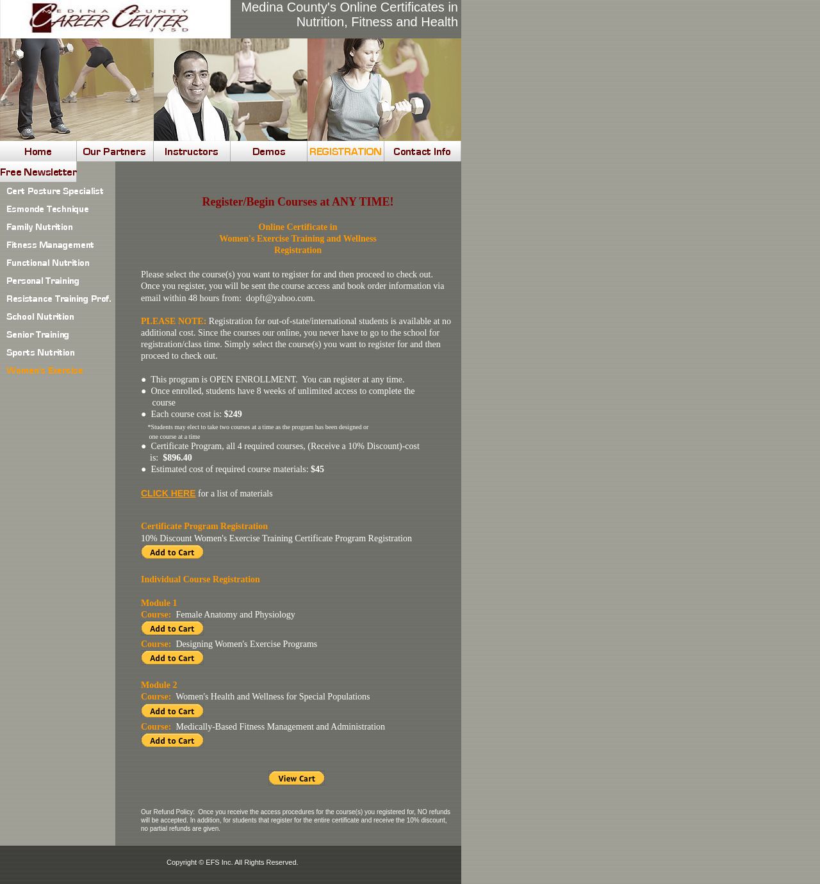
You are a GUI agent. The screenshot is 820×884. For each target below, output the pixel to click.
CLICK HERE (168, 493)
